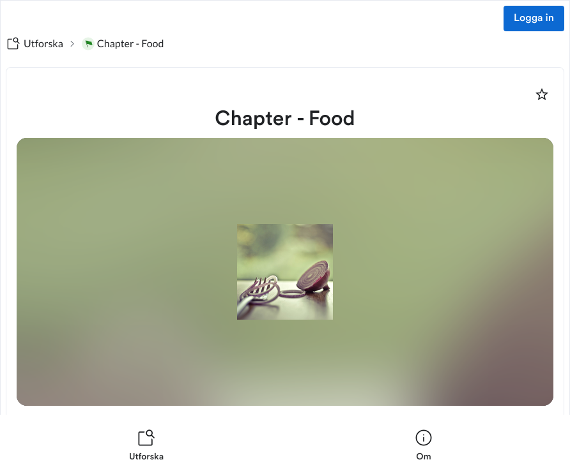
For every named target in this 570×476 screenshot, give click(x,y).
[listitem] (146, 445)
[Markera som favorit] (541, 94)
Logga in (534, 18)
